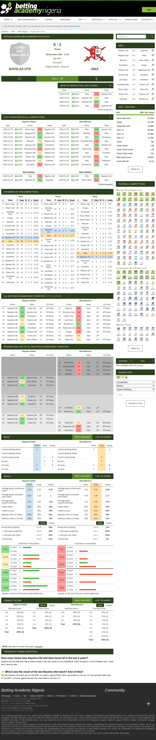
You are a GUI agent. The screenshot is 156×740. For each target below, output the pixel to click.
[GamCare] (27, 737)
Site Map (5, 701)
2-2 (96, 98)
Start (8, 19)
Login (149, 9)
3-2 (96, 180)
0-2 (96, 161)
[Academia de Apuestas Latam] (137, 704)
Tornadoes (49, 145)
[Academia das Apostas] (113, 704)
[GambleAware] (9, 737)
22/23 (76, 102)
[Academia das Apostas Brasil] (119, 704)
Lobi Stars (30, 164)
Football (66, 716)
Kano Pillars (10, 230)
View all (135, 169)
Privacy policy (26, 708)
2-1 (40, 133)
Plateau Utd (10, 268)
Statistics (98, 19)
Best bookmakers (28, 19)
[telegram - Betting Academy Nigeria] (107, 697)
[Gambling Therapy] (32, 737)
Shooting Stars (30, 149)
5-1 (96, 102)
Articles (115, 19)
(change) (140, 365)
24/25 (20, 129)
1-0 (96, 94)
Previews (65, 20)
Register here (36, 699)
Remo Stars (30, 129)
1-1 (40, 153)
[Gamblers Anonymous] (36, 737)
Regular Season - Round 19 (57, 67)
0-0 (40, 141)
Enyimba (49, 161)
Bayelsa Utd (20, 69)
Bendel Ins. (86, 164)
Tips (82, 19)
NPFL (57, 59)
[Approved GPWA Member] (21, 737)
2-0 (40, 129)
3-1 (96, 106)
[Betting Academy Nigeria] (107, 704)
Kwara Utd (10, 249)
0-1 (40, 157)
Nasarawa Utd (10, 277)
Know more (75, 26)
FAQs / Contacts (41, 706)
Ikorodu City (49, 137)
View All (135, 348)
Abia (95, 69)
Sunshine (49, 180)
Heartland (106, 161)
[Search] (151, 36)
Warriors (30, 141)
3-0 (96, 133)
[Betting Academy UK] (142, 704)
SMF (28, 701)
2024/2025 (57, 63)
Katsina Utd (49, 153)
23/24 (76, 94)
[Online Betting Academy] (125, 704)
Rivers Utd (30, 157)
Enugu (10, 218)
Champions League (146, 720)
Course (49, 20)
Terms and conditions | (11, 708)
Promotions (131, 20)
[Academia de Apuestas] (131, 704)
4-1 (40, 145)
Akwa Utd (49, 133)
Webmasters (30, 703)
